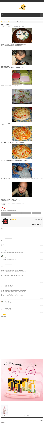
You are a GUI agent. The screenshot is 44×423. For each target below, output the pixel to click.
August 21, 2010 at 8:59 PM (8, 300)
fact (8, 21)
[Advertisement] (22, 344)
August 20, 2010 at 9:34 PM (8, 284)
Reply (41, 243)
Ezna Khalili (7, 254)
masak (15, 21)
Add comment (3, 312)
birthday (5, 21)
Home (2, 21)
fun (12, 210)
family (10, 21)
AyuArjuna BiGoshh (8, 247)
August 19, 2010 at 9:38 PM (8, 255)
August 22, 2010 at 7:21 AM (8, 307)
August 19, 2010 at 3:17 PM (8, 248)
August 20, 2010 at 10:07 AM (8, 262)
